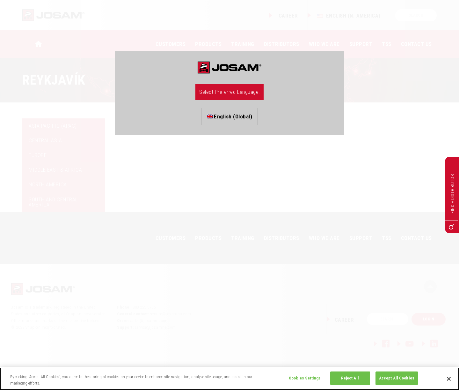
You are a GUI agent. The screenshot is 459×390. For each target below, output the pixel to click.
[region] (229, 378)
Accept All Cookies (396, 378)
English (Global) (229, 116)
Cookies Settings (305, 378)
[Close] (449, 379)
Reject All (350, 378)
